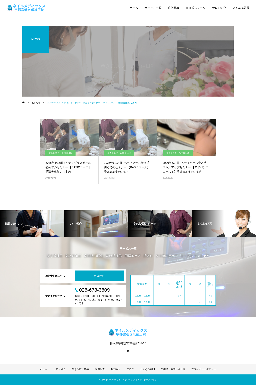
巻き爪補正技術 (80, 369)
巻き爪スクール (195, 7)
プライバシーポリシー (203, 369)
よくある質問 (241, 7)
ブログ (130, 369)
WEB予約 (99, 275)
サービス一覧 (153, 7)
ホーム (134, 7)
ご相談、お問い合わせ (173, 369)
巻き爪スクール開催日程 (60, 153)
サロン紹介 (219, 7)
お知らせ (116, 369)
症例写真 (173, 7)
